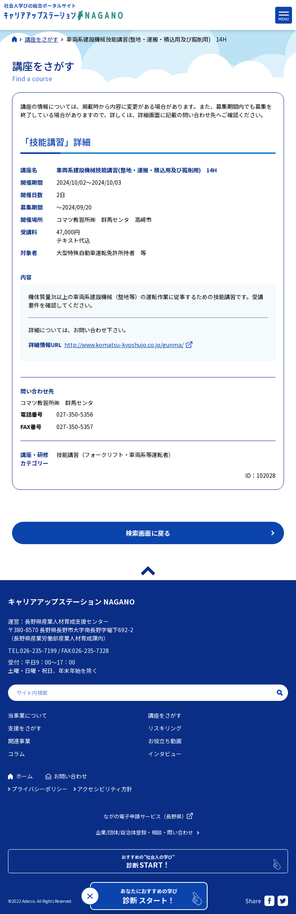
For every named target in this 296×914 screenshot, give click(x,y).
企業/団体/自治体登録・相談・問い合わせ (144, 832)
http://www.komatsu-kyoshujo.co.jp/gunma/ (124, 345)
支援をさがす (25, 728)
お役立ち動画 (165, 741)
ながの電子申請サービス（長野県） (145, 816)
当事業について (27, 715)
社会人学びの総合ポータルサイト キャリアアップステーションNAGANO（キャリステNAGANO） (63, 14)
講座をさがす (165, 715)
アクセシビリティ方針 (104, 789)
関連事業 (19, 741)
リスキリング (165, 728)
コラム (16, 754)
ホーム (24, 776)
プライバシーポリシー (40, 789)
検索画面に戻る (148, 533)
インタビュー (165, 754)
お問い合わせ (70, 776)
